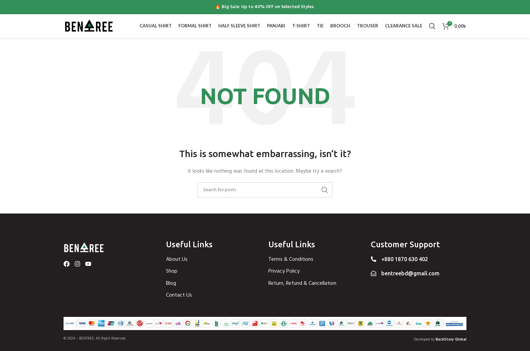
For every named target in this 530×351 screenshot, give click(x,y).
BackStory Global (451, 339)
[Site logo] (89, 26)
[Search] (432, 26)
